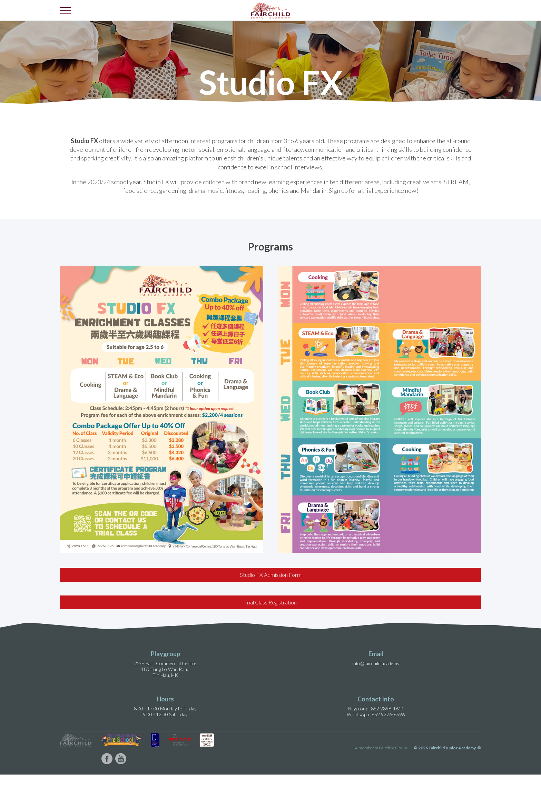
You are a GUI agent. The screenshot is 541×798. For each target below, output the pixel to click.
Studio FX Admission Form (271, 574)
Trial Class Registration (270, 602)
